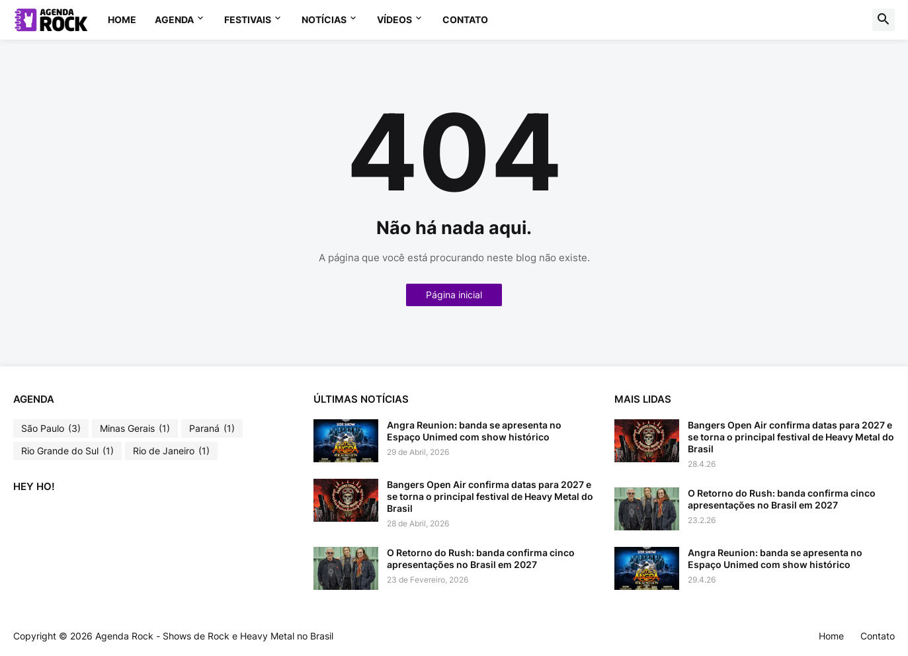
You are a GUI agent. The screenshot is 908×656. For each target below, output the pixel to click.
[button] (883, 20)
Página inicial (454, 294)
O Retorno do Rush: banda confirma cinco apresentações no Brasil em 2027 (481, 558)
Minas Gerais (135, 428)
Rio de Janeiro (171, 451)
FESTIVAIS (247, 19)
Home (122, 19)
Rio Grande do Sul (67, 451)
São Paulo (51, 428)
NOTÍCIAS (324, 19)
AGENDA (174, 19)
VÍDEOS (394, 19)
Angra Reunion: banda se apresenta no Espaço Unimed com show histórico (474, 430)
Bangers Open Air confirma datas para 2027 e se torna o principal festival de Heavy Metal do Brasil (490, 496)
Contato (465, 19)
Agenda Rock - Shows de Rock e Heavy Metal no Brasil (214, 635)
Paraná (212, 428)
